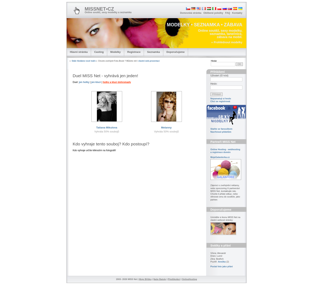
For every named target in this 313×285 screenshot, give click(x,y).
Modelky (115, 51)
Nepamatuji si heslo (220, 98)
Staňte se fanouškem (221, 129)
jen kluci (96, 82)
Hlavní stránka (79, 51)
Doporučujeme (175, 51)
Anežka (222, 261)
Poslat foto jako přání (221, 266)
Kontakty (237, 13)
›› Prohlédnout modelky (226, 42)
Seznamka (153, 51)
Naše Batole (159, 279)
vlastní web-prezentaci (149, 61)
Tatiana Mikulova (106, 127)
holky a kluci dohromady (117, 82)
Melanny (166, 127)
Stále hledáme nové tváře (84, 61)
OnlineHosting (189, 279)
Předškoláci (174, 279)
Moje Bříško (145, 279)
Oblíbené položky (213, 13)
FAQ (227, 13)
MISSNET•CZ (99, 9)
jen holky (84, 82)
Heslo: (213, 83)
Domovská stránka (190, 13)
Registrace (134, 51)
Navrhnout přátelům (220, 132)
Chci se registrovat (220, 101)
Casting (99, 51)
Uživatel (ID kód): (219, 75)
